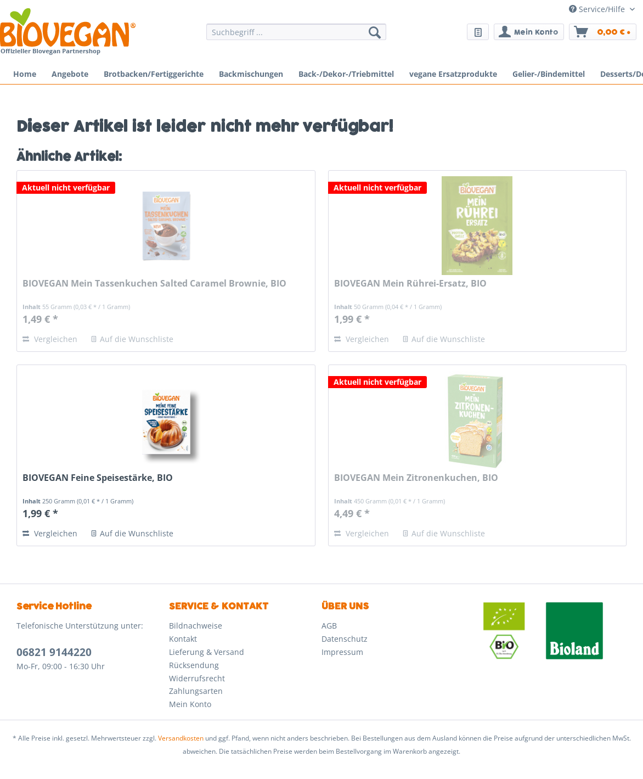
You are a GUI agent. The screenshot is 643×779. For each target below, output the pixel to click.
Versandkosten (181, 738)
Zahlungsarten (196, 691)
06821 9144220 (54, 652)
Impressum (342, 652)
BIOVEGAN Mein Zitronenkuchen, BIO (416, 478)
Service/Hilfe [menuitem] (598, 9)
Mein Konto (190, 704)
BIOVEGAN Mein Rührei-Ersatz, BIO (410, 283)
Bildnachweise (195, 625)
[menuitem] (296, 37)
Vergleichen (49, 339)
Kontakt (183, 639)
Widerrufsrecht (197, 678)
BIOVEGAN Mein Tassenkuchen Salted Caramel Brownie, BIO (154, 283)
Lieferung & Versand (206, 652)
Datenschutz (345, 639)
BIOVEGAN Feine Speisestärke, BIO (97, 478)
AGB (329, 625)
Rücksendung (194, 665)
